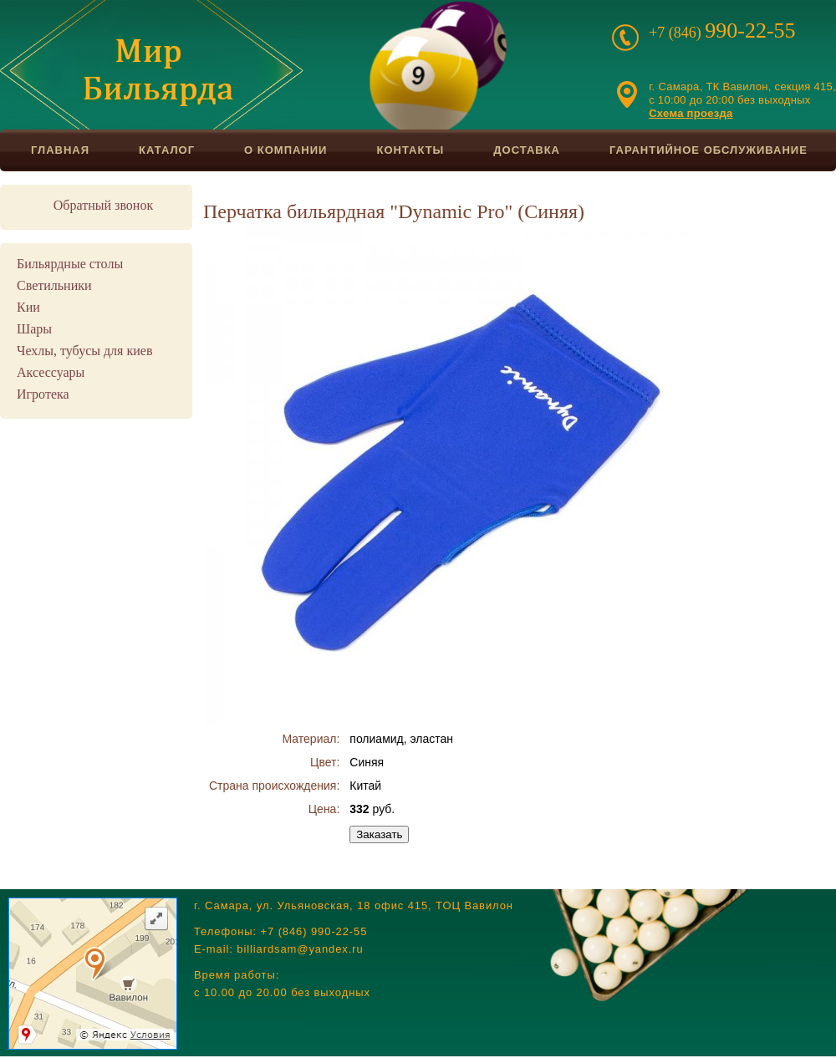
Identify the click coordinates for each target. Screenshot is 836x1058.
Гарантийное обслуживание (708, 150)
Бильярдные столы (70, 264)
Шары (34, 329)
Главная (60, 150)
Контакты (410, 150)
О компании (285, 150)
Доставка (526, 150)
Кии (28, 307)
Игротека (43, 394)
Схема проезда (690, 113)
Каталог (167, 150)
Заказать (379, 834)
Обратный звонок (103, 205)
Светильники (54, 285)
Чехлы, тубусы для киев (84, 350)
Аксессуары (50, 372)
